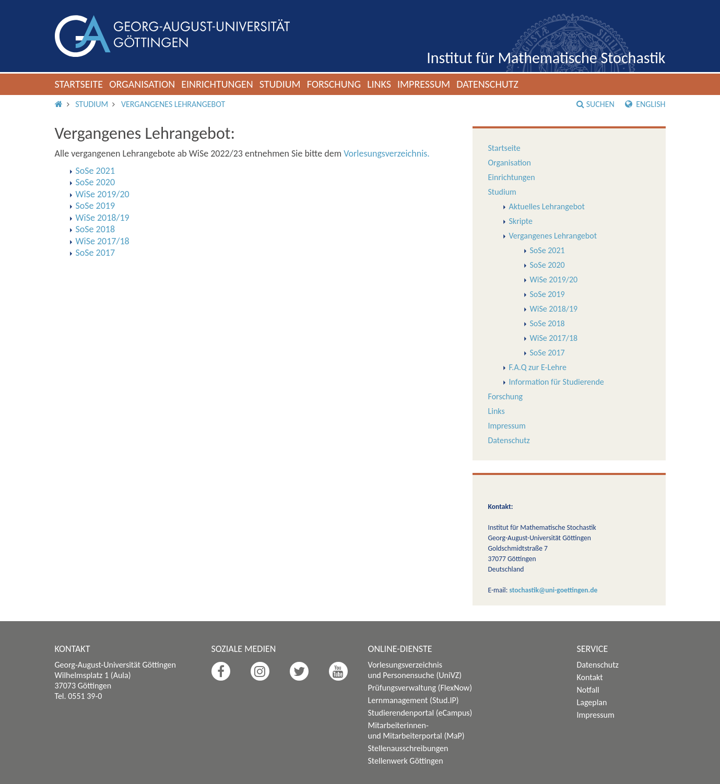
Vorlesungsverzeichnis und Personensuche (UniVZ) (415, 670)
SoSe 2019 (547, 294)
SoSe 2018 (547, 323)
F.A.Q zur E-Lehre (537, 367)
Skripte (521, 221)
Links (379, 84)
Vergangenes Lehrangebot (173, 104)
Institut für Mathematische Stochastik (546, 57)
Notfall (588, 690)
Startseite (79, 84)
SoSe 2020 (547, 265)
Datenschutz (487, 84)
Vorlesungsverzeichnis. (387, 153)
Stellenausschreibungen (408, 748)
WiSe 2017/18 (554, 338)
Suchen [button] (595, 104)
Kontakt (590, 677)
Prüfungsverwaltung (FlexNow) (420, 688)
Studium (280, 84)
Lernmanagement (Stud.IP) (413, 700)
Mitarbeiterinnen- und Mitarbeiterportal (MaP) (416, 730)
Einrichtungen (217, 84)
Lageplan (592, 702)
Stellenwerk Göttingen (405, 761)
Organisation (142, 84)
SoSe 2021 (547, 250)
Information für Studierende (556, 382)
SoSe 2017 (547, 353)
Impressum (423, 84)
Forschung (334, 84)
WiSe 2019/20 (554, 279)
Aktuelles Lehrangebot (547, 206)
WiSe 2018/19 (554, 309)
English (645, 104)
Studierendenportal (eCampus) (420, 713)
